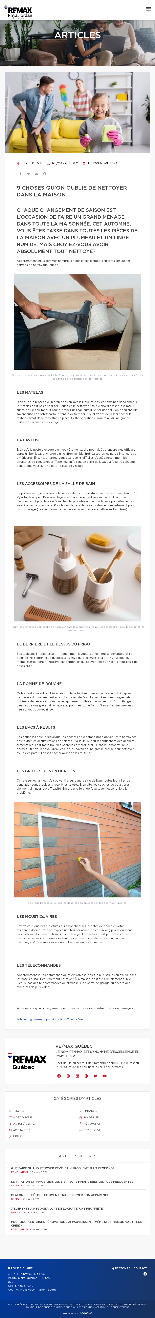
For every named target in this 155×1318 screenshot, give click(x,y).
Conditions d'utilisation (79, 1307)
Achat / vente (22, 1123)
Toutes (16, 1111)
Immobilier (89, 1117)
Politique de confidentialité (44, 1307)
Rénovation (90, 1123)
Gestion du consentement (112, 1307)
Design (16, 1136)
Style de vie (29, 163)
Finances (88, 1111)
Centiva (86, 1313)
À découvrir (20, 1117)
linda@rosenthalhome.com (38, 1290)
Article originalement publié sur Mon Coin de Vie (50, 1019)
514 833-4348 (24, 1286)
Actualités (19, 1130)
